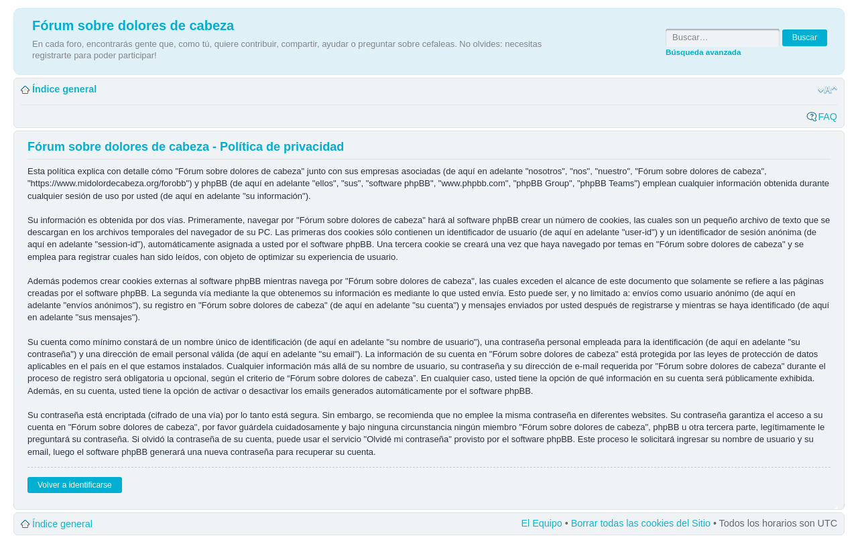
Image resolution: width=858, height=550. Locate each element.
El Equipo (542, 523)
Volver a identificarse (75, 485)
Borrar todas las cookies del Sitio (641, 523)
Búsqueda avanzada (703, 52)
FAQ (827, 116)
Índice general (64, 89)
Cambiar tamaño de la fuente (827, 90)
